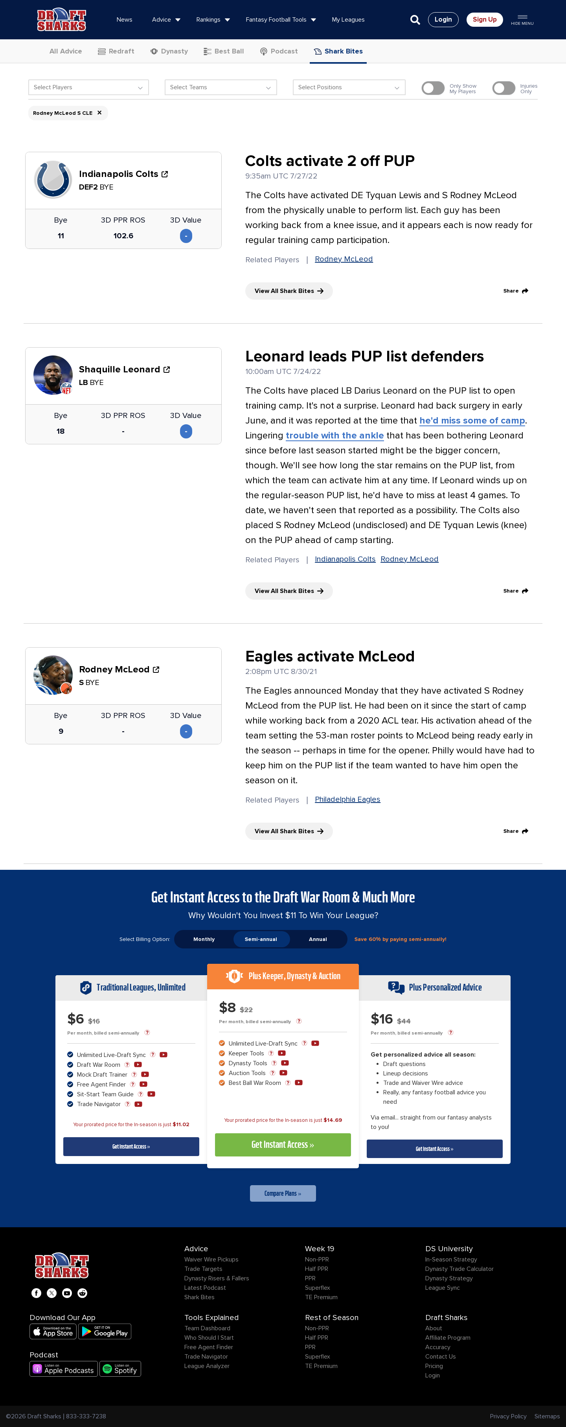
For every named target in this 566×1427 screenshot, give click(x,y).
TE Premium (321, 1297)
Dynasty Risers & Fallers (216, 1278)
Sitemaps (547, 1416)
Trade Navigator (206, 1357)
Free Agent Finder (208, 1347)
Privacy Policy (508, 1416)
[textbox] (88, 87)
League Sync (442, 1288)
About (433, 1328)
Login (432, 1375)
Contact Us (440, 1357)
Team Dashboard (207, 1328)
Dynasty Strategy (449, 1278)
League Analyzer (207, 1366)
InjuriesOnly (529, 88)
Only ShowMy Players (463, 88)
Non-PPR (317, 1259)
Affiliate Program (447, 1338)
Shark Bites (199, 1297)
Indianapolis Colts (345, 559)
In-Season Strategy (451, 1259)
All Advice (61, 51)
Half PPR (316, 1269)
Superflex (317, 1288)
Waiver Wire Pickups (211, 1259)
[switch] (433, 88)
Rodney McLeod (344, 259)
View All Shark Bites (289, 291)
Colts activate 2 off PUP (330, 161)
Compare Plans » (283, 1193)
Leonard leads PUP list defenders (364, 356)
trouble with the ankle (335, 435)
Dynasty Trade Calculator (459, 1269)
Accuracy (437, 1347)
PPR (310, 1278)
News (124, 20)
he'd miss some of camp (472, 420)
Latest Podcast (205, 1288)
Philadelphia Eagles (347, 799)
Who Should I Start (209, 1338)
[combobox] (88, 89)
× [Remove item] (99, 113)
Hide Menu (522, 19)
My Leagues (348, 20)
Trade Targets (203, 1269)
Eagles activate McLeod (330, 656)
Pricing (434, 1366)
